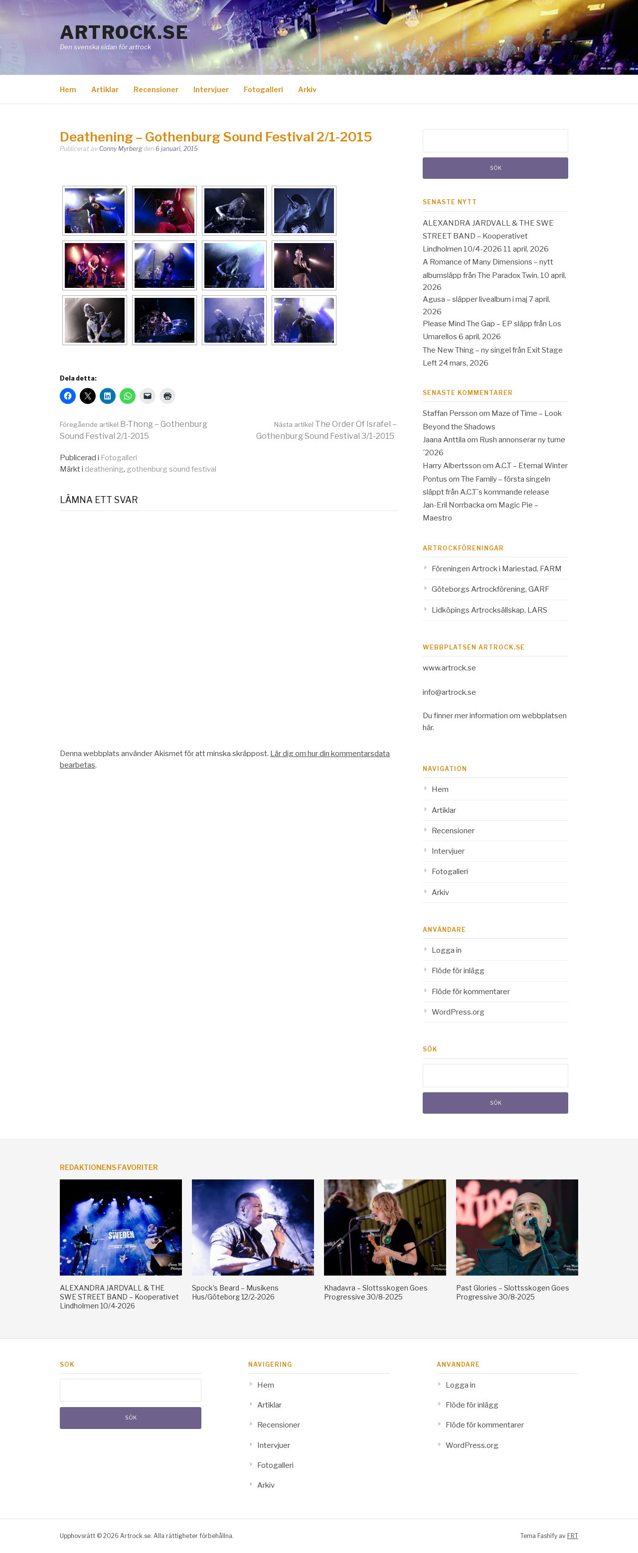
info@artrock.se (449, 692)
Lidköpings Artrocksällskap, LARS (489, 610)
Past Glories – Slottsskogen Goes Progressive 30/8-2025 (512, 1292)
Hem (68, 89)
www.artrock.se (449, 667)
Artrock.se (124, 32)
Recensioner (156, 89)
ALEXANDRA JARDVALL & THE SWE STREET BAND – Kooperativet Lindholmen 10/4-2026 (488, 236)
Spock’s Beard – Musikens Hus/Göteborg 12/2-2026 (235, 1292)
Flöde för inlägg (458, 970)
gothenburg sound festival (171, 469)
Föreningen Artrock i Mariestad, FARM (497, 568)
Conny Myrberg (120, 148)
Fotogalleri (263, 89)
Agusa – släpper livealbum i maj (475, 299)
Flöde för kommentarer (471, 991)
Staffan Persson (450, 413)
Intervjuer (211, 89)
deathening (104, 469)
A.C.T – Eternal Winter (531, 465)
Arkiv (307, 89)
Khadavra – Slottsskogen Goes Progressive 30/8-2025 (376, 1292)
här (428, 727)
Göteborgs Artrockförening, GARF (490, 589)
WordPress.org (458, 1012)
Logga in (447, 950)
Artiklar (105, 89)
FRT (572, 1536)
